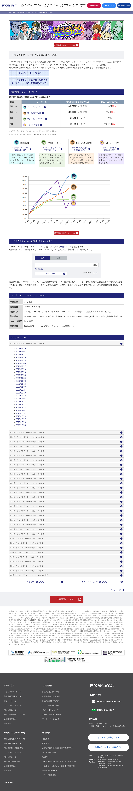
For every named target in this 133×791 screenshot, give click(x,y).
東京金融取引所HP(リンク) (14, 739)
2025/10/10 (21, 422)
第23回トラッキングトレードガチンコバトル (27, 474)
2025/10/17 (21, 419)
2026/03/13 (21, 360)
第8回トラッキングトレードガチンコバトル (26, 543)
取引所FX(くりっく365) (14, 733)
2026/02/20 (21, 369)
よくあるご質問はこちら (108, 737)
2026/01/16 (21, 384)
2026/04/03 (21, 352)
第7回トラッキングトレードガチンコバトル (26, 548)
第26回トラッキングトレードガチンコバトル (27, 460)
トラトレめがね (31, 124)
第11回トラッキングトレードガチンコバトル (27, 529)
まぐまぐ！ (94, 273)
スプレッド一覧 (10, 701)
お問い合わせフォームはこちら (108, 747)
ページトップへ (116, 590)
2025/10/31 (21, 413)
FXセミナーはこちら (35, 582)
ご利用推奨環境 (10, 719)
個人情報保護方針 (49, 752)
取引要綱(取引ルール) (12, 696)
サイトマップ (9, 783)
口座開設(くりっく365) (51, 696)
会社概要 (46, 733)
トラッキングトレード (12, 692)
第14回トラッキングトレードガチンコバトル (27, 515)
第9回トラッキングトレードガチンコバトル (26, 538)
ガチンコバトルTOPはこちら (94, 582)
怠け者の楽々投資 (32, 113)
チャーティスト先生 (33, 107)
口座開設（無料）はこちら (64, 45)
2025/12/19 (21, 393)
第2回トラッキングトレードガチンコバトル (26, 571)
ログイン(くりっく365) (51, 710)
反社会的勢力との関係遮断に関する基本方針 (59, 761)
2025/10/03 (21, 425)
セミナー (75, 5)
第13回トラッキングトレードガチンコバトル (27, 520)
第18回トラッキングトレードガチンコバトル (27, 497)
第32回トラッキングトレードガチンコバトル (27, 432)
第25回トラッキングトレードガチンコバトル (27, 465)
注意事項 (7, 723)
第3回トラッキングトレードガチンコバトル (26, 566)
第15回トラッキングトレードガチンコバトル (27, 511)
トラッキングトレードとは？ (29, 73)
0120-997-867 (105, 709)
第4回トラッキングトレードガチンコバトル (26, 561)
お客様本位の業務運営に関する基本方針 (57, 748)
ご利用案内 (47, 686)
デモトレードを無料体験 (51, 714)
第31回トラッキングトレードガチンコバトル (27, 437)
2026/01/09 (21, 387)
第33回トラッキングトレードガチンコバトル (27, 343)
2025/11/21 (21, 405)
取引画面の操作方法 (12, 761)
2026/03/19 (21, 357)
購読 (42, 258)
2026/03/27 (21, 355)
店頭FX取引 (9, 686)
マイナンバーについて (50, 719)
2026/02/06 (21, 375)
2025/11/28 (21, 402)
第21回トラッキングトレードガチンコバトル (27, 483)
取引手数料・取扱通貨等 (13, 748)
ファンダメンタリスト (33, 119)
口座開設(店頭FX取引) (50, 692)
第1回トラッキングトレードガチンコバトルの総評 (29, 575)
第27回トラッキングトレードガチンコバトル (27, 455)
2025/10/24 (21, 416)
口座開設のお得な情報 (50, 701)
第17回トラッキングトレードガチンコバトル (27, 502)
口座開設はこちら (65, 599)
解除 (58, 258)
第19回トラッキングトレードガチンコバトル (27, 492)
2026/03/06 (21, 363)
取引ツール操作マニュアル (14, 714)
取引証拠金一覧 (10, 710)
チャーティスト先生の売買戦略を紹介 (20, 149)
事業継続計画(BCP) (49, 771)
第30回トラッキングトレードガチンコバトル (27, 442)
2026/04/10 (21, 349)
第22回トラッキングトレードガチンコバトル (27, 479)
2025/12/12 (21, 396)
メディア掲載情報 (49, 775)
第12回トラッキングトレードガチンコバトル (27, 525)
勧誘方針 (45, 757)
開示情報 (45, 743)
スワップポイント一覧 (12, 705)
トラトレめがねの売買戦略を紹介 (109, 149)
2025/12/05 (21, 399)
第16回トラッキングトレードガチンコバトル (27, 506)
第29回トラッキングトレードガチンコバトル (27, 446)
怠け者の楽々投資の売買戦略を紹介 (79, 149)
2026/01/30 (21, 378)
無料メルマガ (66, 247)
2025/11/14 (21, 407)
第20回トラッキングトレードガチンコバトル (27, 488)
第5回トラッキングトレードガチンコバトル (26, 557)
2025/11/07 (21, 410)
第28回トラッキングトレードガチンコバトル (27, 451)
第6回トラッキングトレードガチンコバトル (26, 552)
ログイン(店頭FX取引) (50, 705)
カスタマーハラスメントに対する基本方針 (58, 766)
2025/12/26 (21, 390)
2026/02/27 (21, 366)
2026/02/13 (21, 372)
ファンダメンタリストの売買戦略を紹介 (50, 149)
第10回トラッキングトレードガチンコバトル (27, 534)
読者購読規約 (39, 269)
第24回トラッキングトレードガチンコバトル (27, 469)
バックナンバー (49, 273)
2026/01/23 (21, 381)
